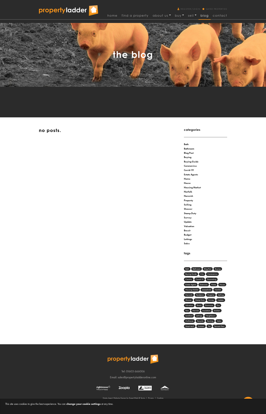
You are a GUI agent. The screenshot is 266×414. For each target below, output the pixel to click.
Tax (209, 326)
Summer (201, 326)
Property (188, 200)
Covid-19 (189, 170)
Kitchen (217, 310)
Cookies (160, 398)
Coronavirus (190, 165)
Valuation (189, 226)
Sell (191, 15)
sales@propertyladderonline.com (137, 377)
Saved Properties (214, 9)
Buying (187, 157)
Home (112, 15)
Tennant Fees (219, 326)
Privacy (151, 398)
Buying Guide (191, 161)
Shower (188, 208)
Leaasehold (206, 289)
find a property (135, 15)
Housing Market (192, 187)
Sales (187, 243)
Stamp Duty (190, 213)
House (187, 183)
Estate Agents (191, 174)
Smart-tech (189, 326)
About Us (160, 15)
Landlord (188, 315)
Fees (187, 310)
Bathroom (189, 148)
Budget (187, 234)
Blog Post (189, 152)
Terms (143, 398)
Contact (220, 15)
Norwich (188, 195)
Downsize (209, 305)
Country (188, 279)
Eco (218, 305)
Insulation (206, 310)
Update (188, 221)
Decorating (211, 279)
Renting (210, 321)
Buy (178, 15)
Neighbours (210, 315)
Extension (203, 284)
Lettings (188, 239)
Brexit (187, 230)
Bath (186, 144)
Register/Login (189, 9)
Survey (188, 217)
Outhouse (189, 321)
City (202, 274)
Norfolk (188, 191)
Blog (205, 15)
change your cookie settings (83, 404)
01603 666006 (135, 371)
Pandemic (200, 295)
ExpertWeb (133, 398)
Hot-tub (196, 310)
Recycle (200, 321)
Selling (187, 204)
